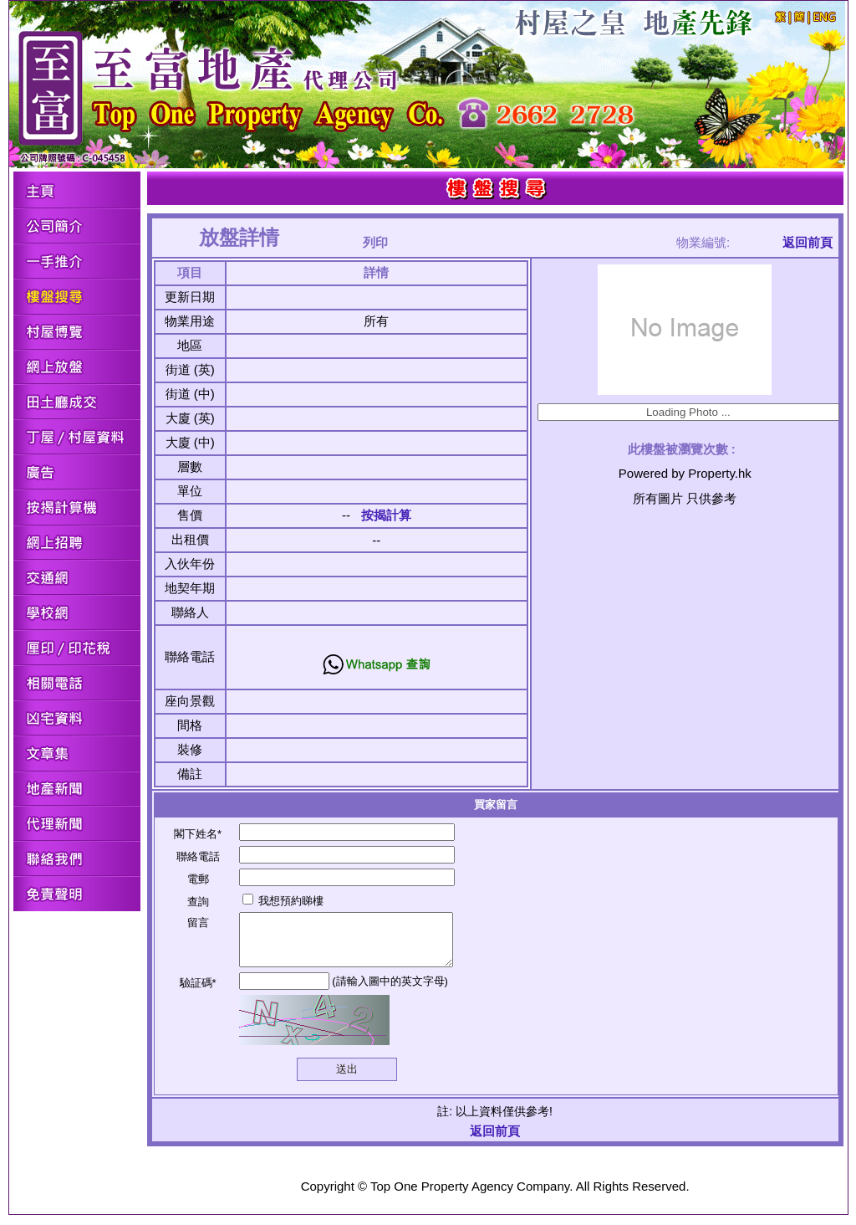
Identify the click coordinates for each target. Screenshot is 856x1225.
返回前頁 (807, 242)
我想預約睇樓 (283, 900)
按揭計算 (386, 515)
